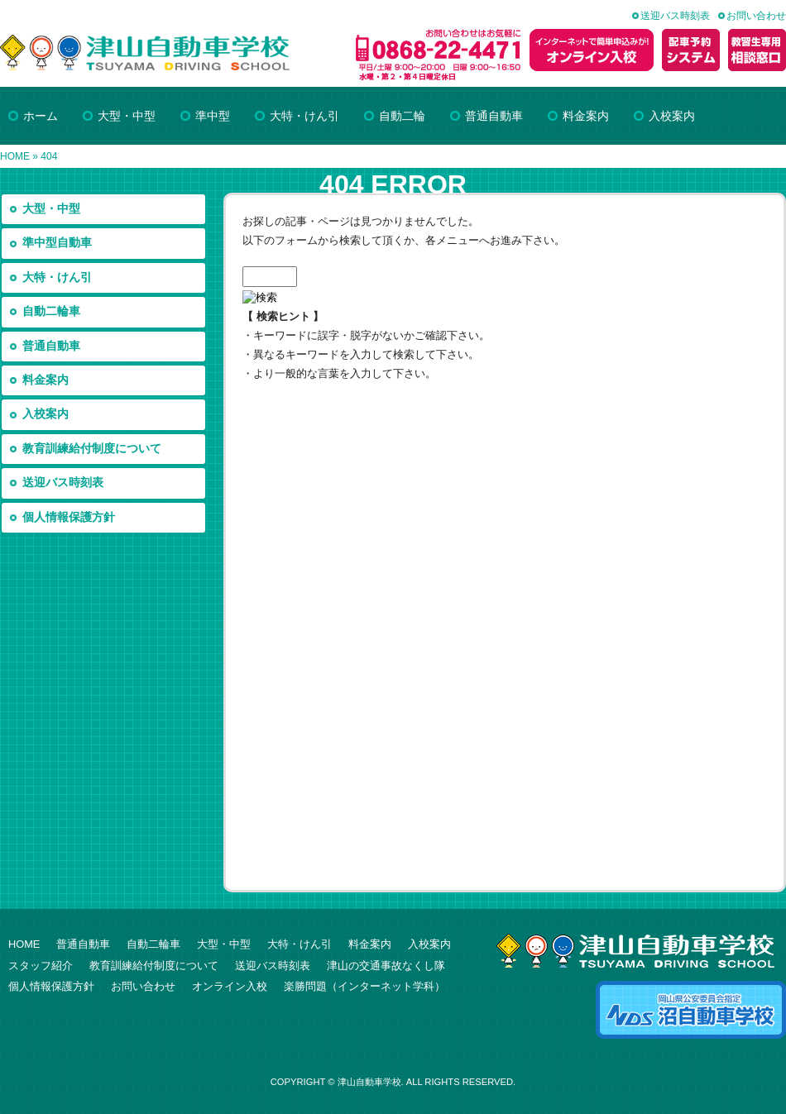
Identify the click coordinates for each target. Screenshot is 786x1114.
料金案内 (45, 380)
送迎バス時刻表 (675, 16)
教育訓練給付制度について (91, 448)
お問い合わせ (756, 16)
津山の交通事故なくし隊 (386, 965)
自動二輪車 (51, 311)
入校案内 (45, 414)
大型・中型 (51, 209)
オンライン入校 (229, 986)
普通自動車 (51, 346)
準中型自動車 (57, 243)
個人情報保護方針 (68, 517)
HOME (15, 156)
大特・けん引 (57, 277)
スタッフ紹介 (40, 965)
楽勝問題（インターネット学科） (364, 986)
